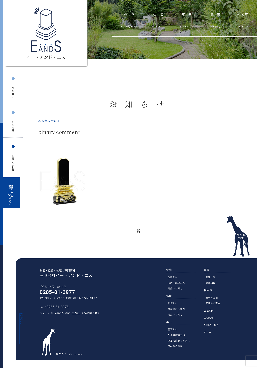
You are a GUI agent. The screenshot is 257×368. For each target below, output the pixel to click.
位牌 (131, 14)
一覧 (136, 230)
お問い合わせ (13, 163)
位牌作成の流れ (177, 283)
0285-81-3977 (56, 293)
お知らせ (13, 126)
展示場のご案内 (177, 309)
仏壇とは (174, 304)
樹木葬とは (213, 298)
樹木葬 (243, 14)
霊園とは (212, 277)
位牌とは (174, 277)
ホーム (209, 332)
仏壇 (160, 14)
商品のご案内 (176, 289)
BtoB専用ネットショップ (10, 195)
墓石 (188, 14)
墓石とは (174, 330)
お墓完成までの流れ (180, 341)
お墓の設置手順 (177, 335)
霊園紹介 (212, 283)
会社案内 (13, 92)
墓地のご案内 (214, 304)
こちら (74, 314)
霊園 (217, 14)
